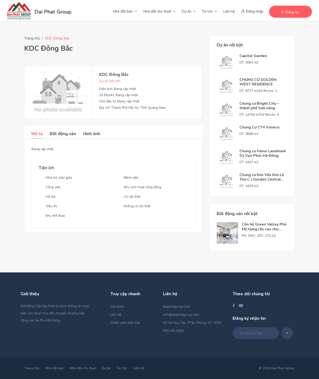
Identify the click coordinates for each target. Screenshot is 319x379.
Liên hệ (115, 314)
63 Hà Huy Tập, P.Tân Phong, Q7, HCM (192, 322)
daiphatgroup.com (176, 306)
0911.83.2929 (173, 331)
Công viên (53, 187)
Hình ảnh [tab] (91, 134)
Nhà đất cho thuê (83, 368)
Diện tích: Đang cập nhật (117, 89)
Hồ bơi (51, 196)
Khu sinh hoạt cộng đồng (142, 187)
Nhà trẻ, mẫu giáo (59, 177)
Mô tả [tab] (37, 134)
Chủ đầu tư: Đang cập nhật (119, 101)
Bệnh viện (131, 177)
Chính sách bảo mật (125, 322)
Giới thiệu (117, 306)
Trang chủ (32, 38)
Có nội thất (132, 196)
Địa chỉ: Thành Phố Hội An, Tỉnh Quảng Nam (132, 107)
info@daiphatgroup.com (181, 314)
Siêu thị (51, 206)
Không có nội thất (137, 206)
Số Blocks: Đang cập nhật (118, 95)
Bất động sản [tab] (63, 134)
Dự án (106, 368)
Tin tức (122, 368)
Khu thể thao (55, 215)
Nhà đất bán (54, 368)
